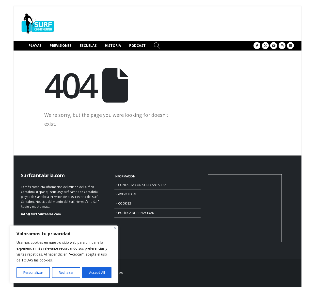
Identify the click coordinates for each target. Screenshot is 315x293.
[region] (64, 254)
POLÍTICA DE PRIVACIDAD (136, 213)
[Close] (115, 228)
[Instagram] (282, 45)
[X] (265, 45)
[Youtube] (273, 45)
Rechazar (66, 272)
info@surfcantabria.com (41, 214)
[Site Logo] (37, 23)
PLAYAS (35, 45)
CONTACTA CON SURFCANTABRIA (142, 185)
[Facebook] (256, 45)
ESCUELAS (88, 45)
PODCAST (137, 45)
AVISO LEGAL (127, 194)
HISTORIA (113, 45)
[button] (157, 45)
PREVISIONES (61, 45)
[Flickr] (290, 45)
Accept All (97, 272)
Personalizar (33, 272)
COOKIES (124, 203)
